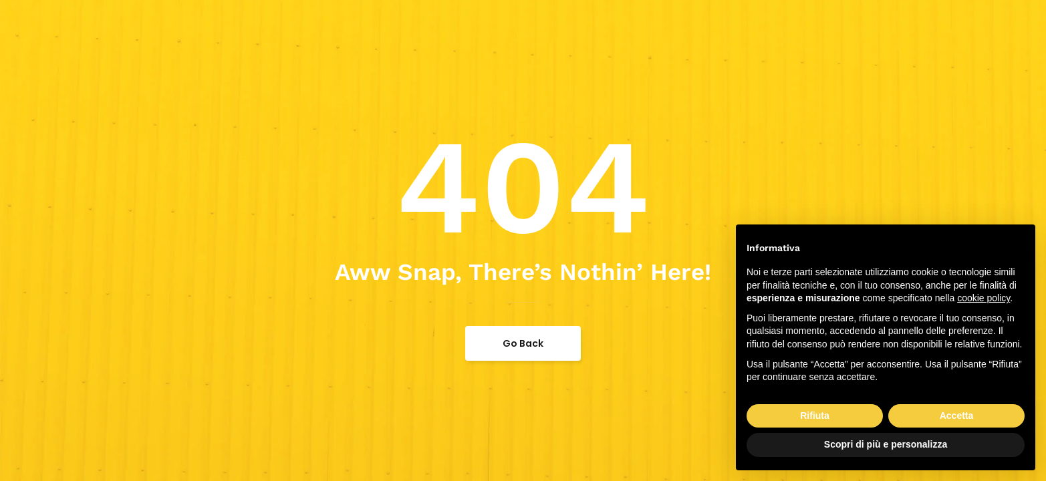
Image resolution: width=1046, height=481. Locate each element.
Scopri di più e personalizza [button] (885, 444)
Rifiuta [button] (814, 415)
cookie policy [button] (983, 298)
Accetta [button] (957, 415)
